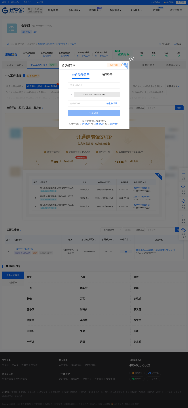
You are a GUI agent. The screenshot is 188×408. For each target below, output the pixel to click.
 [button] (71, 94)
